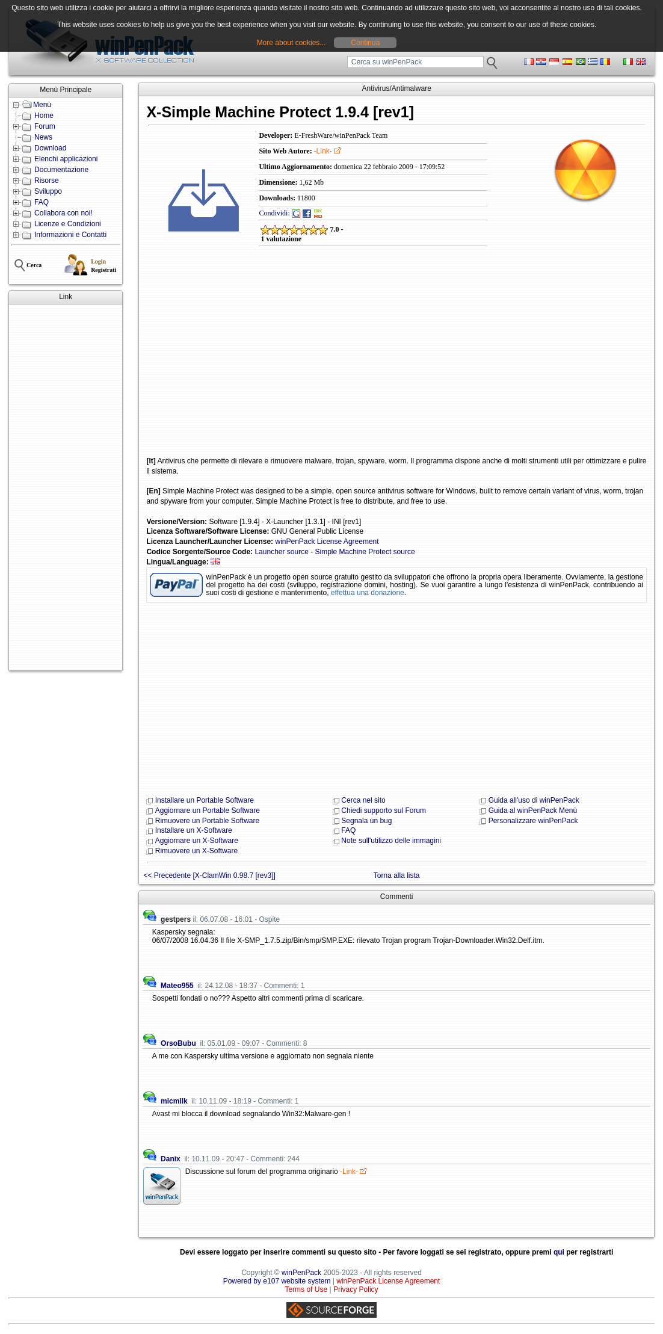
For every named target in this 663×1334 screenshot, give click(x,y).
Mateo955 (177, 985)
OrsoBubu (178, 1043)
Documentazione (61, 169)
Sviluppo (48, 191)
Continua (365, 43)
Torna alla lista (397, 875)
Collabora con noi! (63, 213)
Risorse (46, 180)
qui (559, 1252)
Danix (170, 1159)
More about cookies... (291, 43)
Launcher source (281, 552)
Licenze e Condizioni (67, 224)
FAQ (41, 202)
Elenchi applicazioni (65, 159)
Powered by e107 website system (277, 1281)
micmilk (174, 1101)
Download (50, 148)
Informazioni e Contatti (70, 234)
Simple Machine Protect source (365, 552)
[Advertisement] (65, 487)
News (43, 137)
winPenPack (301, 1272)
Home (44, 115)
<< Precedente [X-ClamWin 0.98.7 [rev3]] (209, 875)
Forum (44, 126)
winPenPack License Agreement (326, 541)
